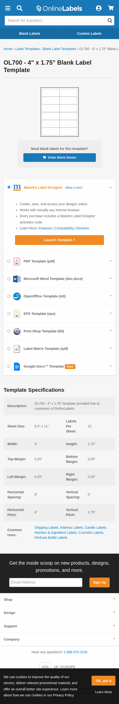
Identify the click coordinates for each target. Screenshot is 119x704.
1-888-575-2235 (76, 652)
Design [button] (9, 613)
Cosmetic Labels (90, 532)
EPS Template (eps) (31, 314)
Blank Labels (29, 33)
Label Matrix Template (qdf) (37, 349)
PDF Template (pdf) (31, 261)
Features (45, 228)
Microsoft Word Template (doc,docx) (45, 279)
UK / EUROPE (64, 667)
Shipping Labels (46, 527)
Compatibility (64, 228)
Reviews (83, 228)
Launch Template (59, 240)
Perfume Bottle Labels (51, 537)
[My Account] (98, 8)
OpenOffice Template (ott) (36, 296)
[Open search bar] (19, 8)
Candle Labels (95, 527)
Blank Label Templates (59, 49)
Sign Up (99, 582)
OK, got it (103, 681)
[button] (7, 8)
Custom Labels (89, 33)
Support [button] (10, 626)
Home (8, 49)
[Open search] (110, 20)
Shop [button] (8, 600)
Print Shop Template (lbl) (35, 331)
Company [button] (12, 639)
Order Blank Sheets (59, 157)
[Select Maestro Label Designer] (8, 187)
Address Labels (71, 527)
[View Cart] (110, 8)
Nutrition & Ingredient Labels (56, 532)
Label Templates (28, 49)
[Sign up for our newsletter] (45, 582)
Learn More (103, 692)
